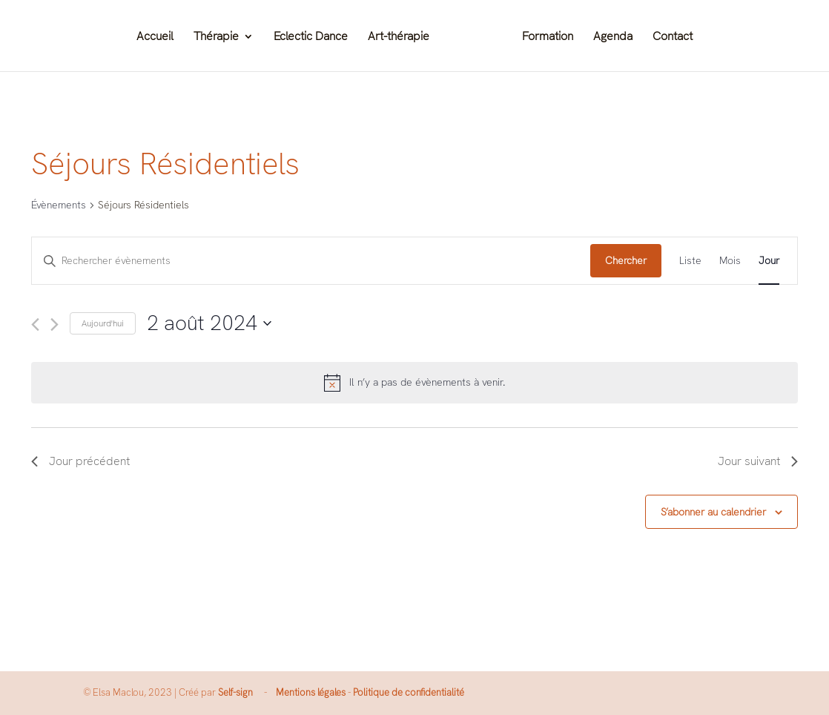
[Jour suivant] (54, 324)
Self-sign (235, 692)
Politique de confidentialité (408, 692)
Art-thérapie (398, 37)
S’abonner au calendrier (713, 511)
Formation (547, 37)
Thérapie (216, 37)
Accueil (155, 37)
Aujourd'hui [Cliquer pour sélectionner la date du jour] (103, 323)
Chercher (626, 260)
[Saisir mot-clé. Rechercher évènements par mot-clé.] (311, 260)
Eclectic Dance (311, 37)
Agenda (613, 37)
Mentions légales (311, 692)
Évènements (58, 204)
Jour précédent (80, 461)
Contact (673, 37)
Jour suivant (758, 461)
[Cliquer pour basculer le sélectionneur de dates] (209, 323)
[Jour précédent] (35, 324)
